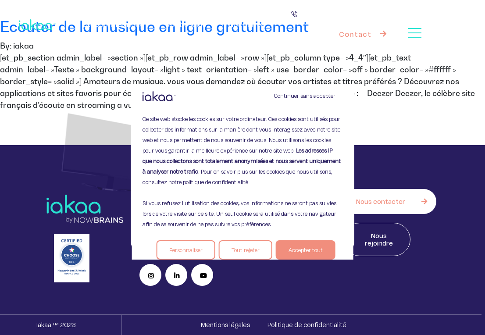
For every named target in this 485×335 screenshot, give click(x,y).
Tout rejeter (246, 250)
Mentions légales (225, 324)
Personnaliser (186, 250)
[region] (242, 167)
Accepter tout (306, 250)
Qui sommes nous (113, 24)
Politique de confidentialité (306, 324)
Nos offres (251, 24)
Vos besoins (186, 24)
